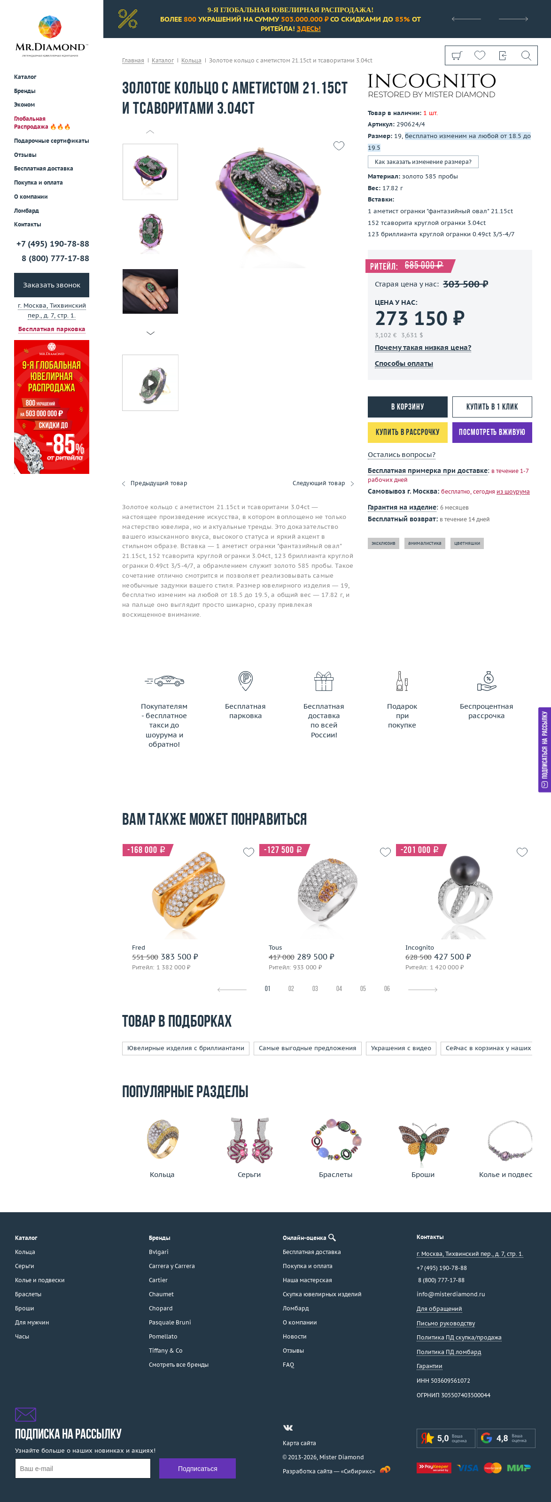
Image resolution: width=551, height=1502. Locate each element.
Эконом (24, 104)
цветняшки (467, 543)
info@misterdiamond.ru (451, 1294)
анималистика (425, 543)
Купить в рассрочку (407, 432)
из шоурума (513, 491)
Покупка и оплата (38, 182)
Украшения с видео (401, 1048)
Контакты (27, 224)
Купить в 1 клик (492, 407)
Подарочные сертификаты (51, 140)
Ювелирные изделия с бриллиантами (185, 1048)
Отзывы (25, 154)
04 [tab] (339, 989)
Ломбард (26, 210)
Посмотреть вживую (492, 432)
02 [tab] (291, 989)
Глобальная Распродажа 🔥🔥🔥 (42, 122)
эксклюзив (384, 543)
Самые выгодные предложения (308, 1048)
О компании (31, 196)
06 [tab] (387, 989)
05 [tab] (363, 989)
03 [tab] (315, 989)
